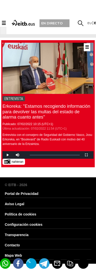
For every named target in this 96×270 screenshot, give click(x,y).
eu (90, 23)
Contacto (12, 245)
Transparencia (16, 235)
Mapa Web (13, 255)
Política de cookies (20, 214)
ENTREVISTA (13, 98)
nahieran (14, 161)
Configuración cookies (23, 225)
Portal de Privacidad (21, 194)
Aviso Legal (14, 204)
